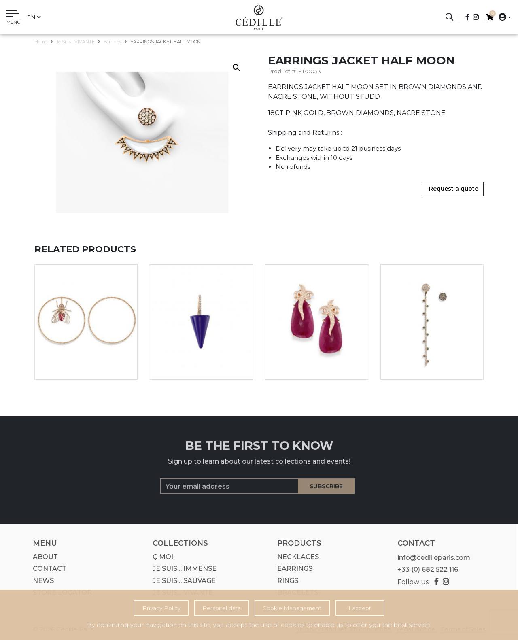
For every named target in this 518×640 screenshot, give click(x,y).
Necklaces (295, 557)
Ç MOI (160, 557)
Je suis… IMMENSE (182, 568)
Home (40, 42)
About (42, 557)
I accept (359, 608)
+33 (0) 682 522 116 (425, 569)
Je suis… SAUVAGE (181, 581)
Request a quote (453, 188)
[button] (502, 16)
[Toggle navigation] (13, 18)
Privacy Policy (161, 608)
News (40, 581)
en (34, 17)
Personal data (221, 608)
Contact (47, 568)
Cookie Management (292, 608)
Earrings (112, 42)
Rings (285, 581)
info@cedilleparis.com (431, 557)
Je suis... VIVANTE (75, 42)
